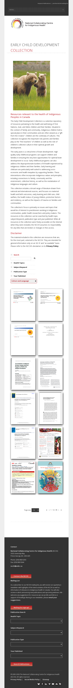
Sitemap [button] (46, 679)
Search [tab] (16, 255)
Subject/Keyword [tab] (20, 267)
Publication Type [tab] (20, 272)
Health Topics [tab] (19, 263)
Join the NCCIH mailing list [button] (60, 3)
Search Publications (21, 664)
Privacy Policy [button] (16, 679)
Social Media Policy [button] (32, 679)
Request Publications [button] (44, 3)
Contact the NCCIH (21, 576)
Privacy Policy (52, 246)
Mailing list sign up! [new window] (21, 607)
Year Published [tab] (20, 276)
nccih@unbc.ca (16, 566)
